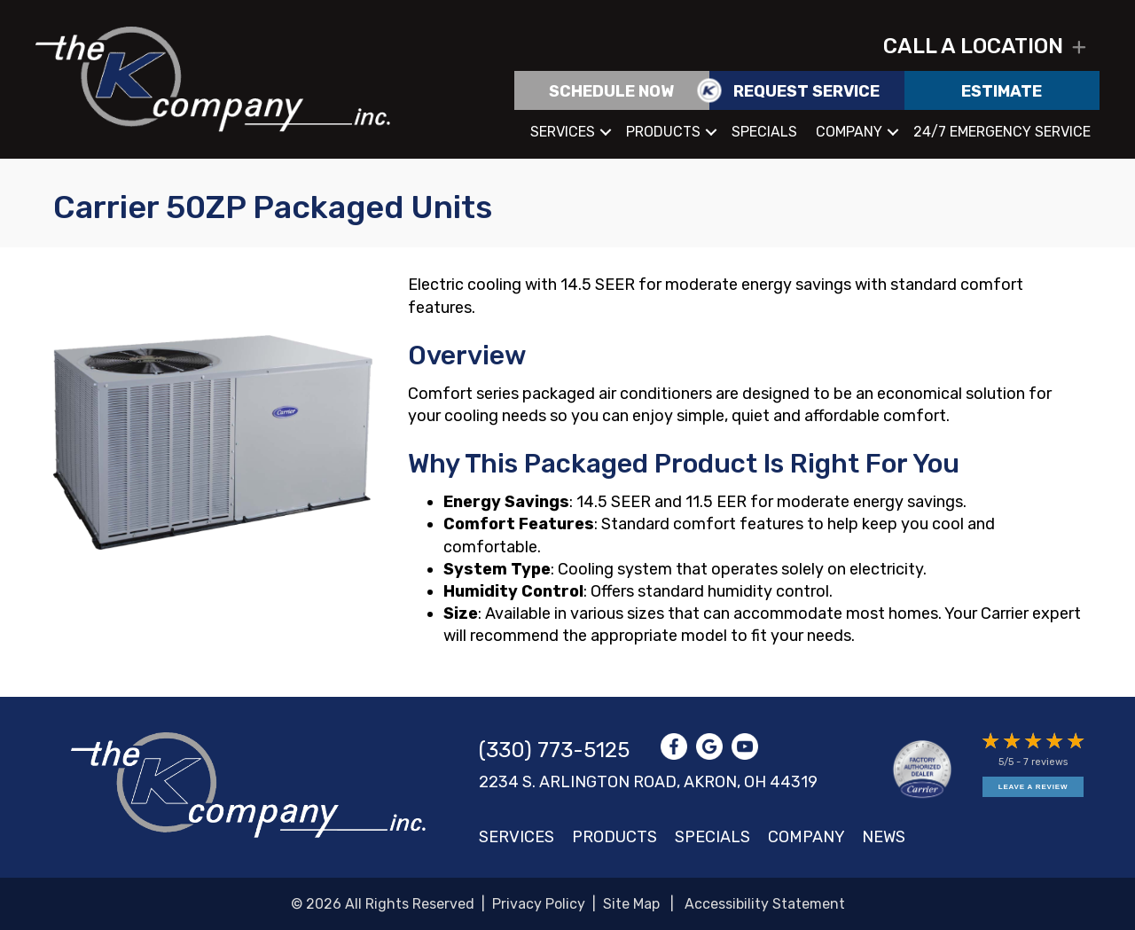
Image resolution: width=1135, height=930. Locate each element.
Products (663, 131)
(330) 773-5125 (554, 750)
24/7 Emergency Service (1002, 131)
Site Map (631, 903)
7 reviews (1045, 762)
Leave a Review (1033, 787)
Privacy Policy (538, 903)
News (883, 837)
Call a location (973, 46)
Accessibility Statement (765, 903)
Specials (764, 131)
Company (849, 131)
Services (562, 131)
